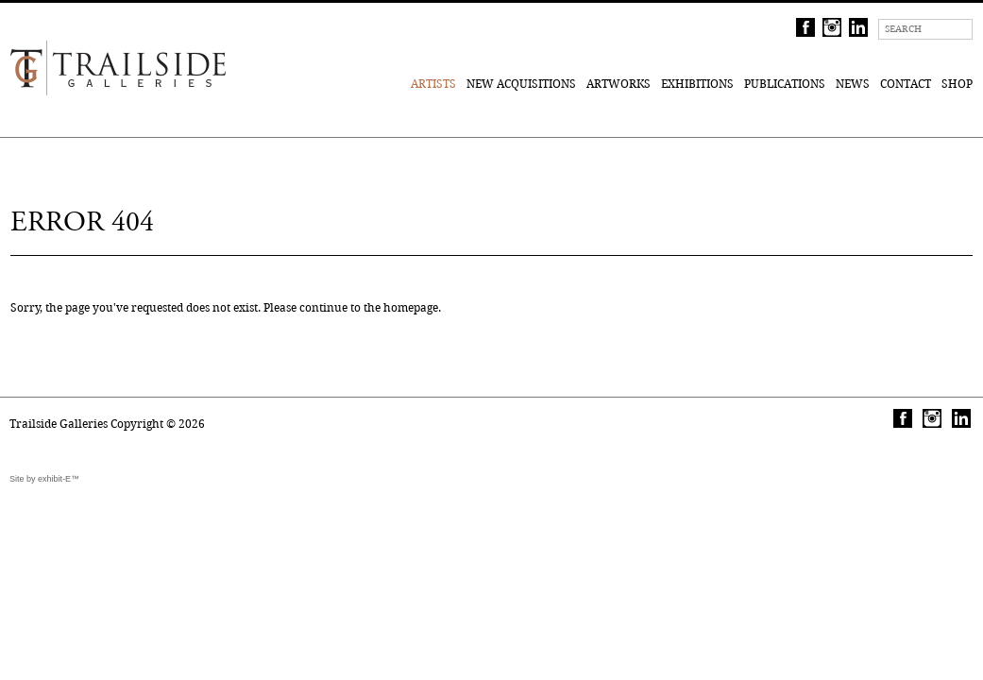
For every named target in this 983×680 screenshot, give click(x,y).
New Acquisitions (521, 83)
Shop (957, 83)
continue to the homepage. (370, 307)
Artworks (618, 83)
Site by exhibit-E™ (44, 479)
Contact (905, 83)
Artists (433, 83)
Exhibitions (697, 83)
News (853, 83)
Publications (784, 83)
